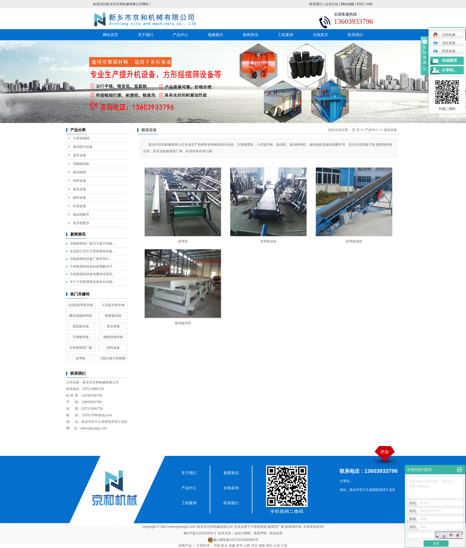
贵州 (239, 545)
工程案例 (285, 35)
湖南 (261, 545)
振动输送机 (183, 323)
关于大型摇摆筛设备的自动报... (92, 282)
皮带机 (81, 358)
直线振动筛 (80, 326)
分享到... (449, 70)
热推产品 (185, 545)
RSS (360, 4)
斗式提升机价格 (113, 305)
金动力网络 (242, 533)
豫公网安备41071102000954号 (235, 540)
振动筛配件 (81, 214)
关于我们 (145, 35)
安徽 (232, 545)
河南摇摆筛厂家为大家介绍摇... (92, 243)
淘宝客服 (444, 43)
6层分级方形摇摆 (113, 358)
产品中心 (180, 35)
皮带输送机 (268, 241)
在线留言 (320, 35)
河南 (217, 545)
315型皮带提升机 (80, 305)
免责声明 (260, 533)
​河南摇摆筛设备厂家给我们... (91, 259)
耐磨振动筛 (113, 316)
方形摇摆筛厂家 (80, 348)
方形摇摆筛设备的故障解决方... (92, 266)
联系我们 (315, 4)
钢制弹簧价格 (113, 337)
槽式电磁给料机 (80, 316)
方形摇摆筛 (81, 138)
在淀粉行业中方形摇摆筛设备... (92, 251)
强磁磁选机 (81, 164)
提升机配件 (81, 223)
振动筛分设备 (83, 147)
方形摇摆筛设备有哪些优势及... (92, 274)
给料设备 (79, 181)
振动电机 (79, 172)
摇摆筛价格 (293, 527)
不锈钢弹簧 (80, 337)
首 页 (355, 130)
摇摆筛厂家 (276, 527)
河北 (254, 545)
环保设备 (79, 206)
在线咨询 (231, 488)
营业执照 (275, 533)
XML (369, 4)
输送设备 (79, 189)
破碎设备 (79, 198)
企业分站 (331, 4)
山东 (276, 545)
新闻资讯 (250, 35)
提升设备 (79, 155)
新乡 (224, 545)
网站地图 (347, 4)
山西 (246, 545)
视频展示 (215, 35)
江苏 (284, 545)
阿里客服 (444, 51)
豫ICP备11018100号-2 (200, 533)
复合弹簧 (113, 326)
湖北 (269, 545)
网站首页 (110, 35)
